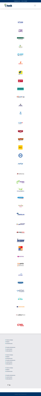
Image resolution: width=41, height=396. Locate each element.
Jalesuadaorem (9, 350)
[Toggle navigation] (35, 5)
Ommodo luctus (9, 343)
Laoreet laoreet (9, 349)
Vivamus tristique (9, 339)
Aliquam (7, 341)
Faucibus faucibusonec (10, 347)
